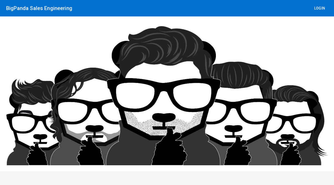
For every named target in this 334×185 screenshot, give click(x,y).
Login (319, 8)
